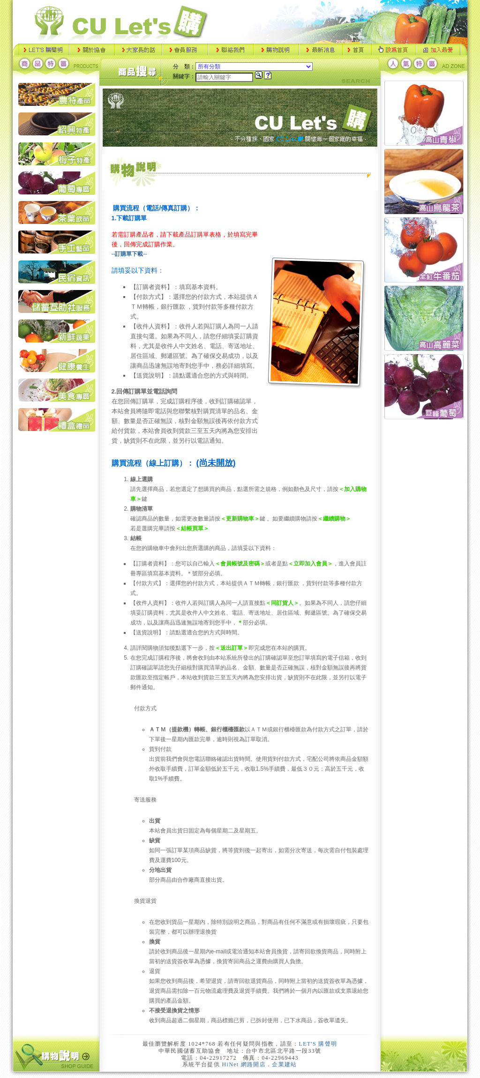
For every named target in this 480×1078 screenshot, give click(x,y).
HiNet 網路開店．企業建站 (259, 1064)
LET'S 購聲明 (318, 1044)
